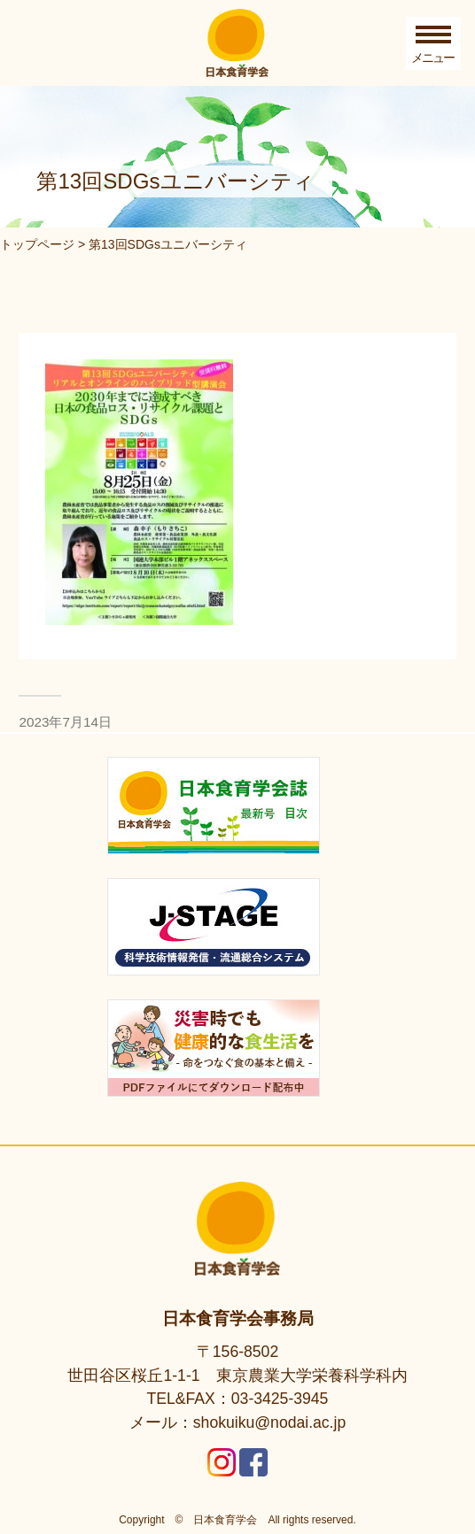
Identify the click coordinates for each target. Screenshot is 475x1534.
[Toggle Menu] (433, 43)
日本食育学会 (225, 1520)
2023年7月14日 (65, 721)
